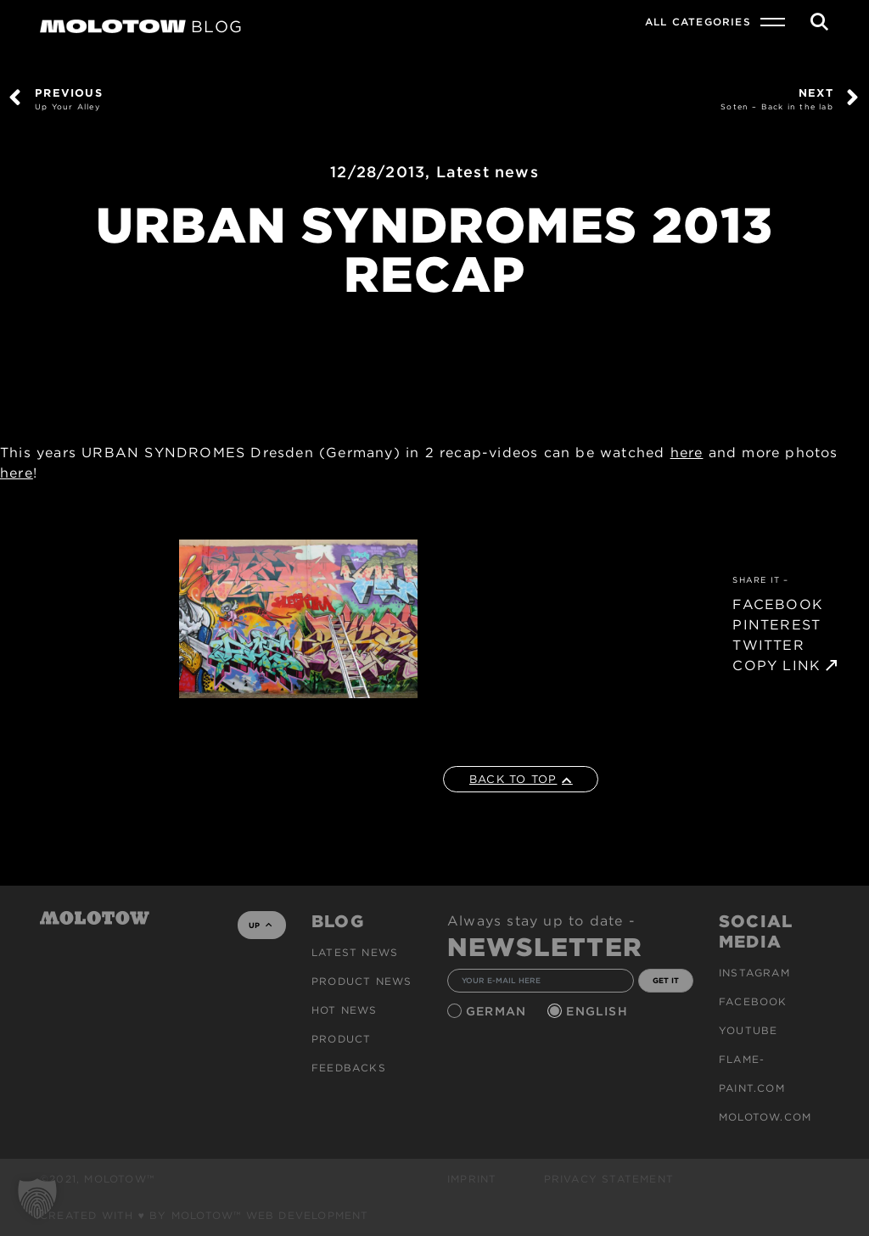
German (498, 1011)
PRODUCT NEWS (361, 981)
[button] (37, 1198)
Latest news (487, 172)
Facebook (753, 1001)
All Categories (698, 21)
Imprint (471, 1178)
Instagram (754, 972)
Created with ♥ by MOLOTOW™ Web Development (204, 1215)
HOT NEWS (344, 1010)
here (687, 453)
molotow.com (765, 1116)
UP (260, 925)
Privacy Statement (609, 1178)
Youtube (748, 1030)
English (599, 1011)
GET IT (666, 980)
